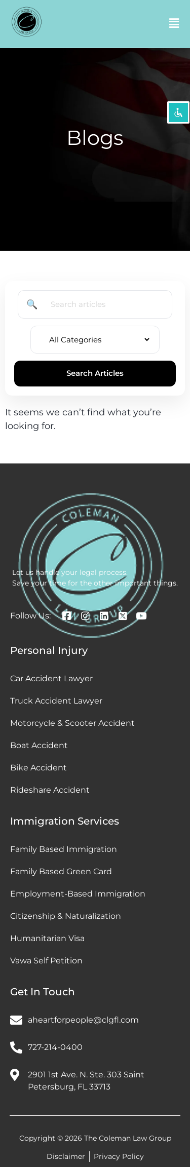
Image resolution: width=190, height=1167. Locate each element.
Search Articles (95, 373)
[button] (174, 23)
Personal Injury (49, 650)
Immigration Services (64, 821)
